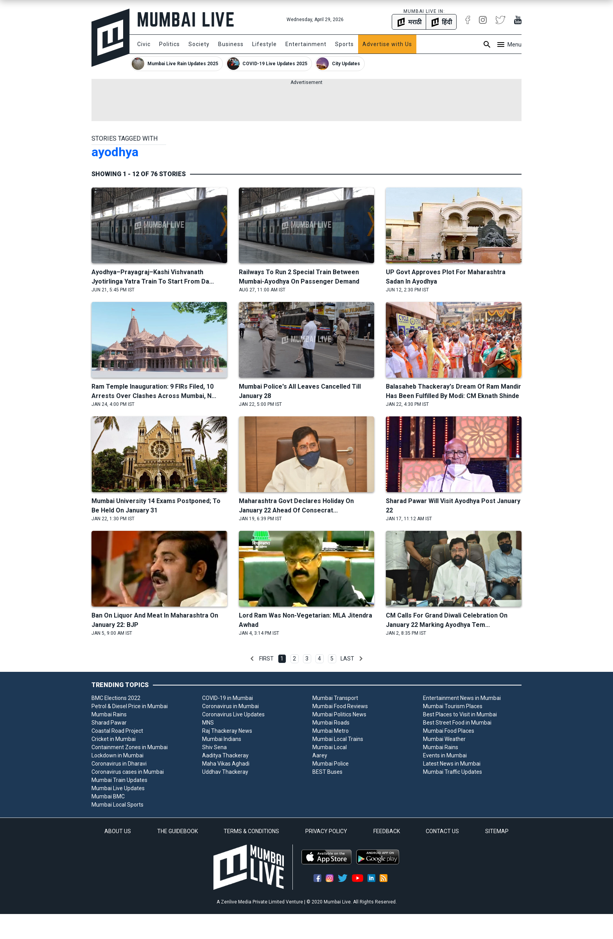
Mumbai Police (330, 763)
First (266, 658)
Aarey (319, 755)
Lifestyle (264, 44)
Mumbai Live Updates (118, 788)
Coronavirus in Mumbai (230, 706)
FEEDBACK (386, 831)
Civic (144, 44)
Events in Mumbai (445, 755)
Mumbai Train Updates (119, 780)
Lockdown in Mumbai (117, 755)
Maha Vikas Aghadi (225, 763)
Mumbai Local (329, 747)
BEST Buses (327, 772)
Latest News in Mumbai (451, 763)
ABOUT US (117, 831)
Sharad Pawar (109, 722)
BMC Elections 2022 (115, 698)
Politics (169, 44)
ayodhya (114, 152)
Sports (344, 44)
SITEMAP (497, 831)
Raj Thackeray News (227, 731)
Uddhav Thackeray (225, 772)
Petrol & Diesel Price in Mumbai (129, 706)
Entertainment (305, 44)
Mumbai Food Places (448, 731)
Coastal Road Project (117, 731)
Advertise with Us (387, 44)
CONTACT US (442, 831)
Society (199, 44)
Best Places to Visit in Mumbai (460, 714)
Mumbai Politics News (339, 714)
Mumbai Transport (335, 698)
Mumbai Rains (109, 714)
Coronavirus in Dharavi (119, 763)
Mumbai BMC (108, 796)
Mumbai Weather (444, 739)
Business (231, 44)
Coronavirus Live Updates (233, 714)
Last (347, 658)
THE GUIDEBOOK (177, 831)
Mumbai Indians (221, 739)
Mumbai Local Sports (117, 805)
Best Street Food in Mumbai (457, 722)
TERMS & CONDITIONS (251, 831)
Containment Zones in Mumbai (129, 747)
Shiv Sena (214, 747)
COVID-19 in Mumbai (227, 698)
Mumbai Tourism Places (452, 706)
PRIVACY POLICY (326, 831)
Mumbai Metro (330, 731)
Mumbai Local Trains (337, 739)
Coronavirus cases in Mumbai (127, 772)
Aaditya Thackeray (225, 755)
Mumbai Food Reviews (340, 706)
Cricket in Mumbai (113, 739)
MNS (208, 722)
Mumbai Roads (331, 722)
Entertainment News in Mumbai (462, 698)
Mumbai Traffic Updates (452, 772)
